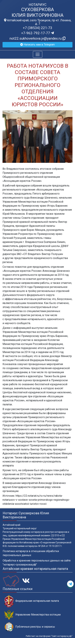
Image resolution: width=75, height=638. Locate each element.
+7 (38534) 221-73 (37, 28)
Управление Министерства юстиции (32, 615)
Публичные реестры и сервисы (29, 626)
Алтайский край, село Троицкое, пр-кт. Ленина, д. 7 (37, 22)
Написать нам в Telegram (37, 44)
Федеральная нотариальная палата (31, 601)
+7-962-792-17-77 (37, 33)
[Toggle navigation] (37, 54)
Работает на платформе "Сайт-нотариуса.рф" (49, 636)
